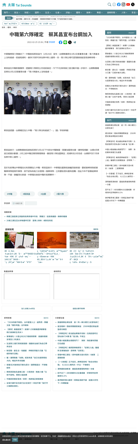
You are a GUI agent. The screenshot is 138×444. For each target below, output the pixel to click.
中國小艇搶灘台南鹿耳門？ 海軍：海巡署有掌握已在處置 (120, 151)
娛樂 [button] (88, 12)
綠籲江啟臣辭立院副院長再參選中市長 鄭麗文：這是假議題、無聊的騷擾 (37, 216)
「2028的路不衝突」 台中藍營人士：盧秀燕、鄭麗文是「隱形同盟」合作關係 (120, 39)
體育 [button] (78, 12)
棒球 (15, 27)
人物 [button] (123, 12)
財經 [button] (27, 12)
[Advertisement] (22, 409)
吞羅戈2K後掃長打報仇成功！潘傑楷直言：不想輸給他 (120, 87)
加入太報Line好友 (28, 308)
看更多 (95, 229)
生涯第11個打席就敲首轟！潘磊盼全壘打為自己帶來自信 (120, 63)
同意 (15, 439)
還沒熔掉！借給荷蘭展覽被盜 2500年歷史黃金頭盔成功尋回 (120, 134)
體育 (9, 27)
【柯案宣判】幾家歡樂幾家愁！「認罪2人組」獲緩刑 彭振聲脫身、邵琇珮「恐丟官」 (120, 159)
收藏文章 (17, 203)
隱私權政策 (6, 439)
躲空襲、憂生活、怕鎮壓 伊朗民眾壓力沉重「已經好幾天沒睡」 (120, 71)
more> (132, 32)
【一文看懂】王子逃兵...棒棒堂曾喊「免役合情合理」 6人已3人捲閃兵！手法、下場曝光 (120, 175)
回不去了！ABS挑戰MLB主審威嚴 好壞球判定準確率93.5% (120, 191)
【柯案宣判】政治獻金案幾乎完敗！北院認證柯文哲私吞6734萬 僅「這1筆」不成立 (120, 143)
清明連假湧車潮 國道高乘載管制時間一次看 (76, 368)
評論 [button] (68, 12)
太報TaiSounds (17, 5)
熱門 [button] (6, 12)
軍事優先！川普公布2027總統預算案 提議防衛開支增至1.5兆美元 (45, 18)
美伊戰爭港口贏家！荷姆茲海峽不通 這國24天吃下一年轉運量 (120, 199)
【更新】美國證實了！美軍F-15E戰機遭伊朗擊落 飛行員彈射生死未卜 (120, 47)
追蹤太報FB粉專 (79, 308)
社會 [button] (57, 12)
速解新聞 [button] (111, 12)
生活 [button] (47, 12)
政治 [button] (16, 12)
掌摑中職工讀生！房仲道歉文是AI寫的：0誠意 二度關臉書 (119, 167)
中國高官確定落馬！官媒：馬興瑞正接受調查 (25, 379)
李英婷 (52, 42)
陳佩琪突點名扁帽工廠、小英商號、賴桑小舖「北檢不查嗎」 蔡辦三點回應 (120, 95)
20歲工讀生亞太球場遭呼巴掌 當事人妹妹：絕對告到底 (30, 220)
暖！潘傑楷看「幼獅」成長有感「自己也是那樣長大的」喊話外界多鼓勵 (120, 79)
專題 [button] (99, 12)
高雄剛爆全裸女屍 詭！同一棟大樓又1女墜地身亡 (78, 322)
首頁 (3, 27)
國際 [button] (37, 12)
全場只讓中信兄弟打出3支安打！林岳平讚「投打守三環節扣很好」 (120, 111)
